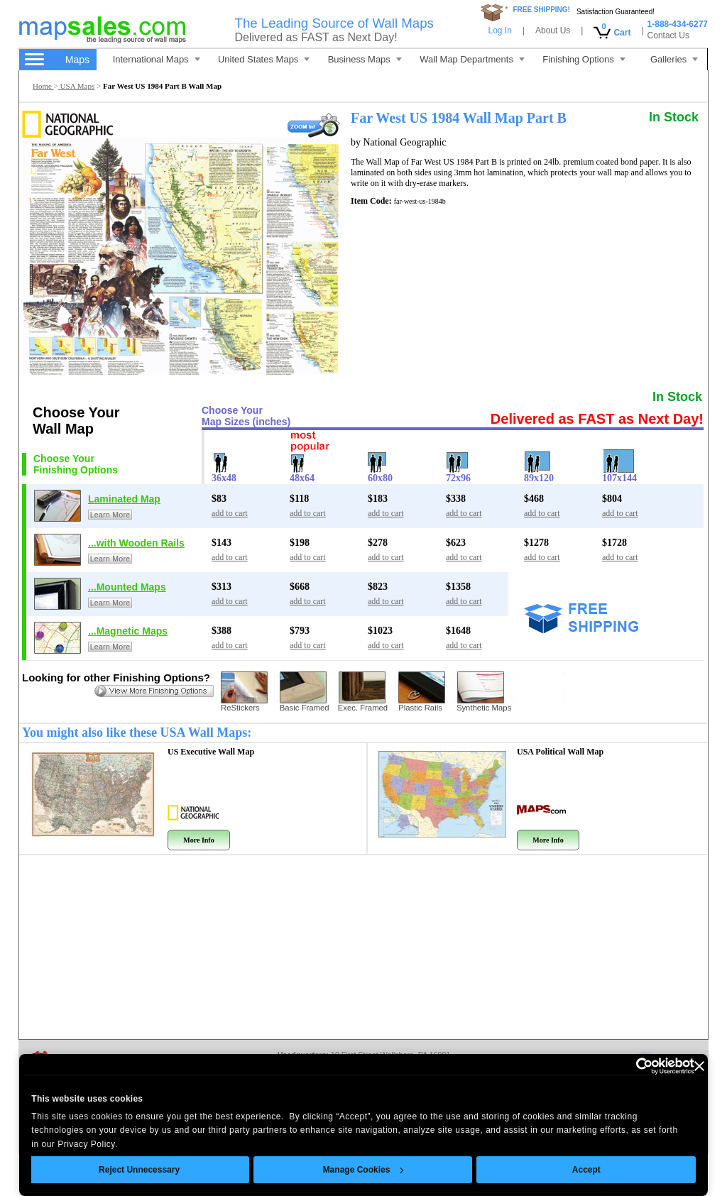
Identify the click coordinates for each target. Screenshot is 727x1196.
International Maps (156, 59)
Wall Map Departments (472, 59)
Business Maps (365, 59)
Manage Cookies (362, 1170)
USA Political (560, 752)
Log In (499, 30)
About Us (552, 30)
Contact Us (668, 35)
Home (43, 86)
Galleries (674, 59)
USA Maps (76, 86)
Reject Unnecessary (139, 1170)
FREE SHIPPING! (541, 9)
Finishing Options (583, 59)
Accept (586, 1170)
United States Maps (264, 59)
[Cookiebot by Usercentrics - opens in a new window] (632, 1066)
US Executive (211, 752)
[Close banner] (699, 1066)
